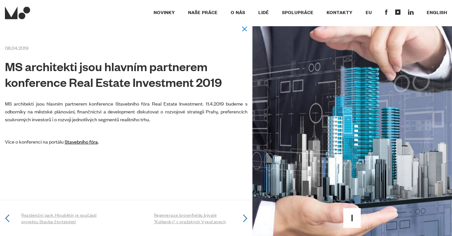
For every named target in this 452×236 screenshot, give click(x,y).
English (437, 12)
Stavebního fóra (81, 141)
